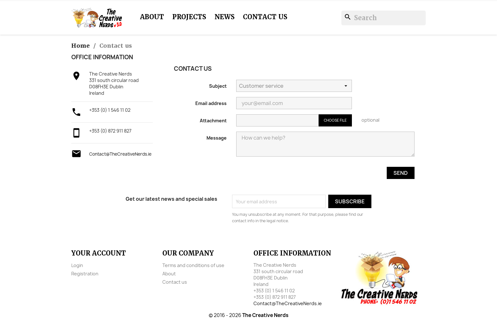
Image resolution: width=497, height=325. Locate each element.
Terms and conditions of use (193, 265)
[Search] (383, 18)
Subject (218, 86)
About (152, 17)
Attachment (213, 121)
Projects (189, 17)
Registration (84, 274)
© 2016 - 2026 (249, 315)
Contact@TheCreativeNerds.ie (120, 154)
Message (216, 138)
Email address (211, 103)
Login (77, 265)
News (224, 17)
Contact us (265, 17)
